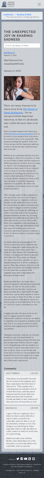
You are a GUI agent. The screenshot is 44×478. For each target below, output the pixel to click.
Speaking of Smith (24, 14)
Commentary (8, 14)
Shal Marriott (9, 53)
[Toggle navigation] (39, 4)
